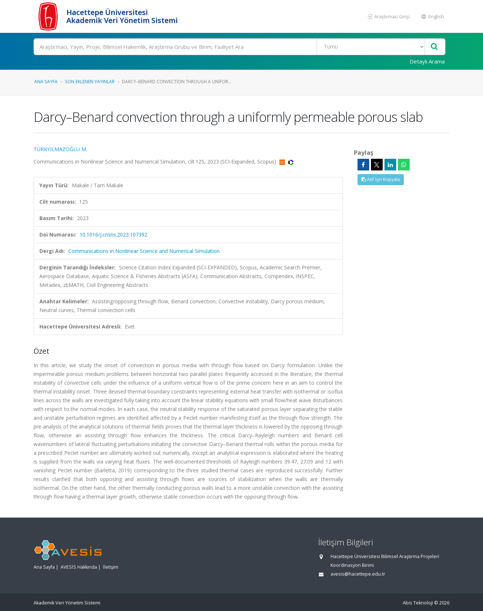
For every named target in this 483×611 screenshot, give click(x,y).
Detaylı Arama (427, 61)
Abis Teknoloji (418, 603)
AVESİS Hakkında (79, 567)
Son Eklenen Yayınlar (90, 81)
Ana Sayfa (46, 81)
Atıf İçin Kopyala (381, 179)
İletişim (110, 567)
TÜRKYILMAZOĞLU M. (60, 149)
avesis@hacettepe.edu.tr (358, 574)
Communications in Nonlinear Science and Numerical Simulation (144, 250)
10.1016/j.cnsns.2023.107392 (113, 234)
